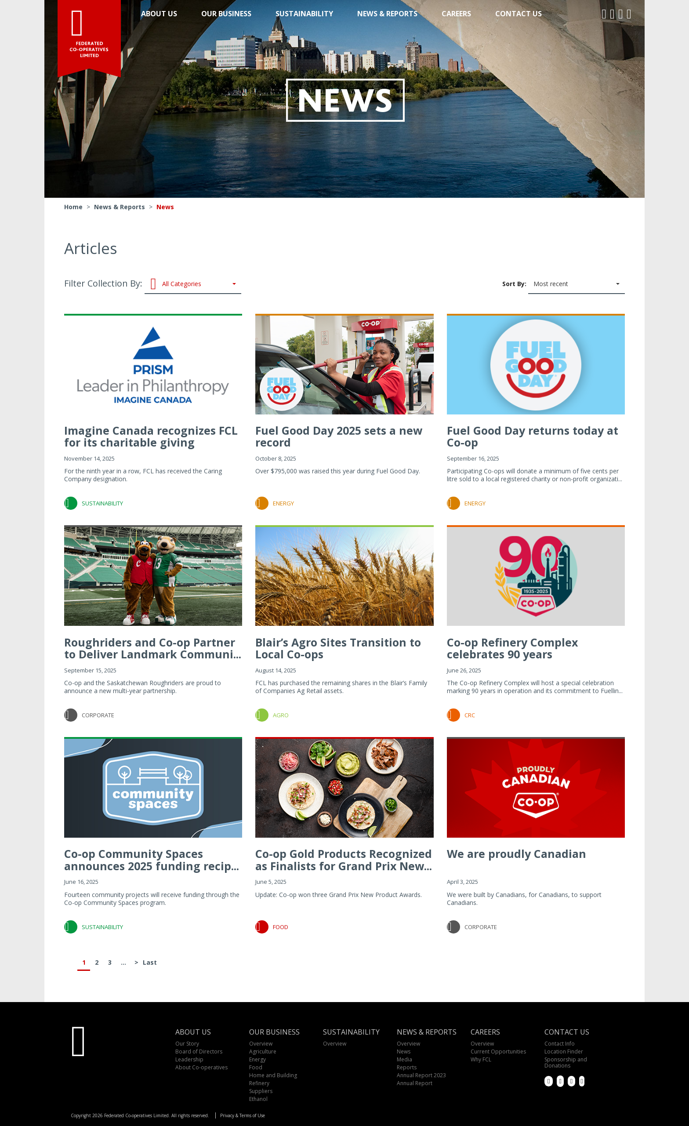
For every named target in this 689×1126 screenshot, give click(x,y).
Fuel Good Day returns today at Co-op (532, 436)
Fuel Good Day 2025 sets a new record (338, 436)
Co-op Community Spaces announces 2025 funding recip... (151, 859)
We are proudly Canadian (516, 853)
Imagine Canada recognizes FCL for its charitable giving (151, 436)
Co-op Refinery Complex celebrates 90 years (512, 648)
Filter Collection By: (152, 284)
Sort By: (563, 284)
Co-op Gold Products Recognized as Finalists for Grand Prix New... (343, 859)
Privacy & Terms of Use (242, 1115)
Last (149, 962)
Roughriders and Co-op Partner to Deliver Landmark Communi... (152, 648)
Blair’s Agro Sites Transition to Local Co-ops (338, 648)
